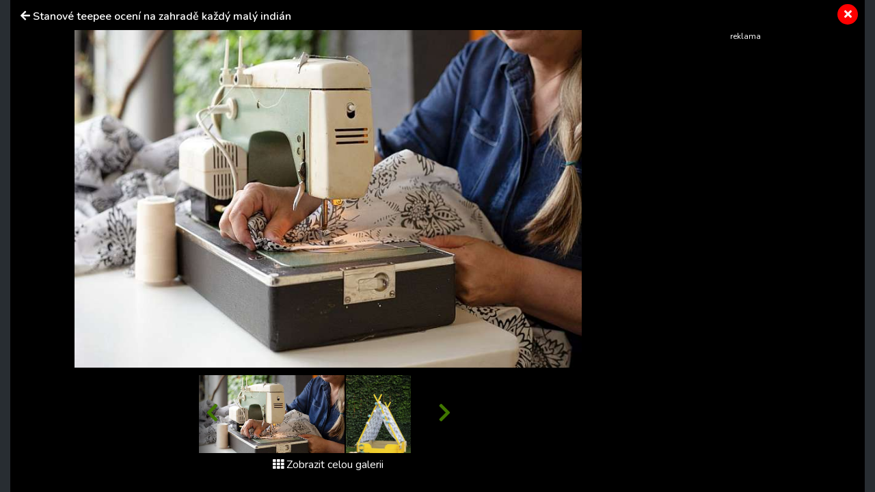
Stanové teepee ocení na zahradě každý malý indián (162, 16)
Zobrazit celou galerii (328, 464)
